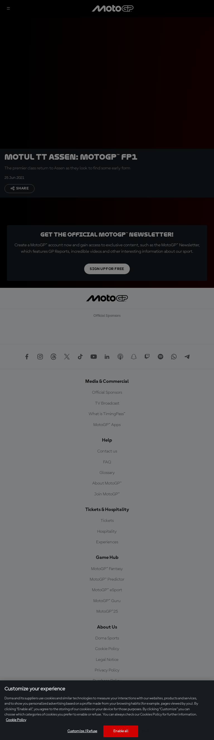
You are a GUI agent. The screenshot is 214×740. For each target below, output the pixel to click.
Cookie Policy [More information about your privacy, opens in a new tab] (16, 720)
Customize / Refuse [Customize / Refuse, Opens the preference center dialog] (82, 731)
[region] (107, 710)
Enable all (120, 731)
